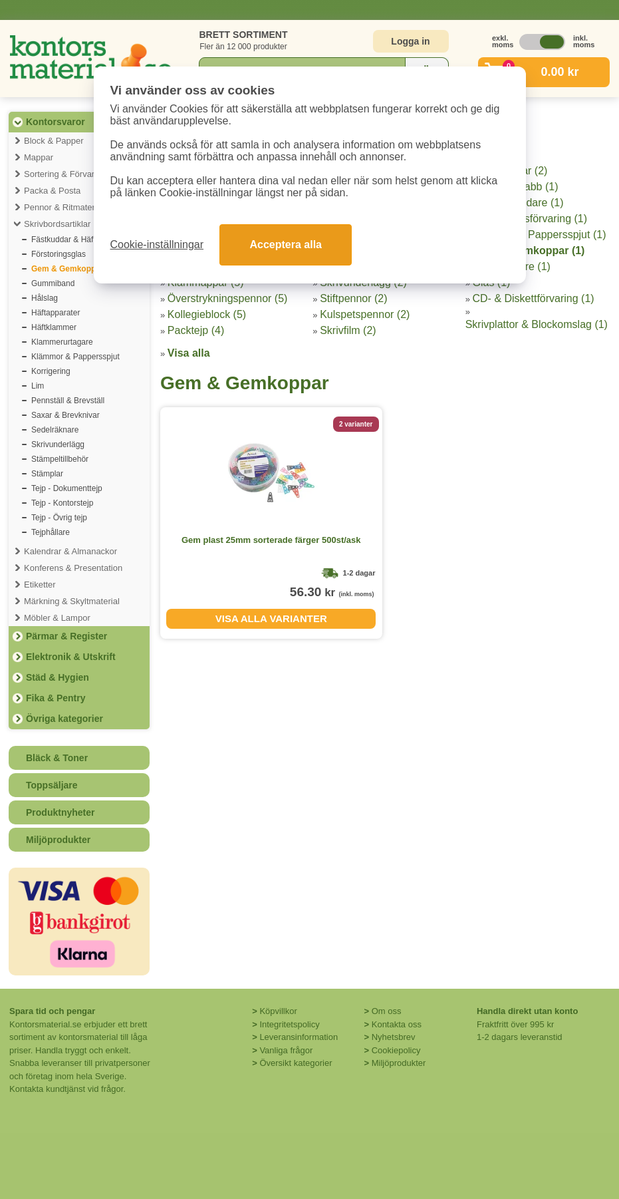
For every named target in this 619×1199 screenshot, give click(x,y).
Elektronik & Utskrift (71, 656)
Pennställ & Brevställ (67, 400)
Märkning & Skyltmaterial (72, 601)
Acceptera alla (285, 244)
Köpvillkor (278, 1011)
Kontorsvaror (55, 121)
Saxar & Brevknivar (65, 415)
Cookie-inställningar (157, 244)
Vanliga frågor (285, 1050)
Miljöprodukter (58, 839)
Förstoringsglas (58, 254)
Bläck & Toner (57, 758)
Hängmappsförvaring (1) (530, 218)
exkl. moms (499, 41)
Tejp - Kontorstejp (62, 503)
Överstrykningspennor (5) (228, 298)
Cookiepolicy (396, 1050)
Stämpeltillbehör (59, 459)
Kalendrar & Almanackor (70, 551)
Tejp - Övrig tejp (59, 517)
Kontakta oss (397, 1024)
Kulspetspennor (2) (365, 314)
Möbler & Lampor (57, 618)
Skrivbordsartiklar (57, 224)
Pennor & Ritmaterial (64, 207)
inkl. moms (580, 41)
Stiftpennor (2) (353, 298)
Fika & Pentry (55, 698)
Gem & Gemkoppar (67, 268)
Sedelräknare (54, 429)
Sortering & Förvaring (65, 174)
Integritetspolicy (289, 1024)
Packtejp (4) (196, 330)
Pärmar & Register (66, 636)
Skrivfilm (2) (348, 330)
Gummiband (52, 283)
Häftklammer (53, 327)
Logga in (410, 41)
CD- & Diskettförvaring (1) (533, 298)
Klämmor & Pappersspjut (75, 356)
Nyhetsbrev (394, 1037)
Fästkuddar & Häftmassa (75, 239)
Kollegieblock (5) (207, 314)
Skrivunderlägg (57, 444)
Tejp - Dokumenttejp (66, 488)
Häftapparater (55, 312)
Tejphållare (50, 532)
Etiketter (40, 585)
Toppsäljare (52, 785)
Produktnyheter (60, 812)
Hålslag (44, 298)
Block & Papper (54, 141)
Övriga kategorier (64, 718)
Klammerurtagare (62, 342)
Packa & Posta (52, 191)
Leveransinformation (298, 1037)
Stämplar (47, 473)
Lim (37, 386)
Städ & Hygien (57, 677)
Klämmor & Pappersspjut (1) (539, 234)
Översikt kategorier (295, 1063)
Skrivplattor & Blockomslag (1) (536, 324)
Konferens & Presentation (73, 568)
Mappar (38, 157)
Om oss (387, 1011)
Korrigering (50, 371)
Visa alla (189, 353)
